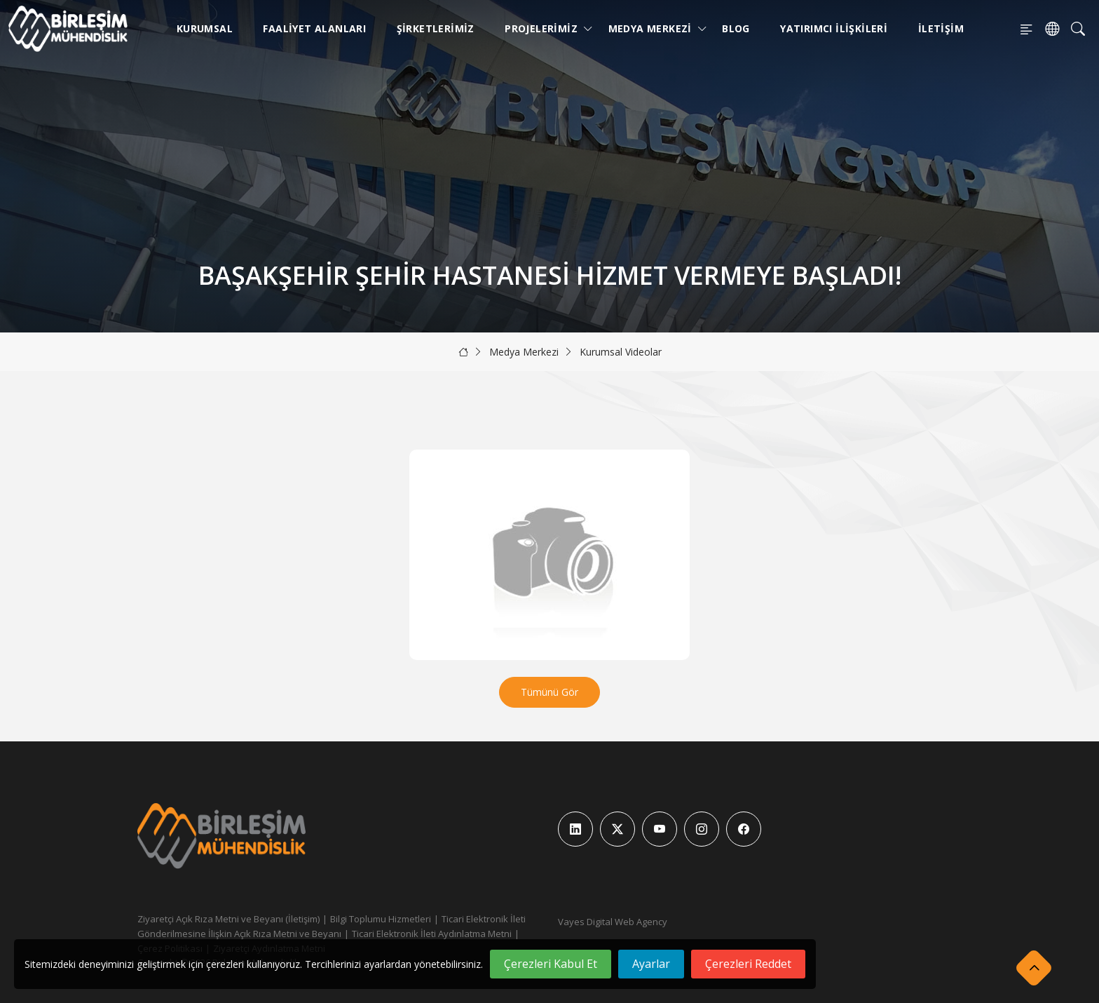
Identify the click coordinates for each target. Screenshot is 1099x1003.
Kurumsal (205, 28)
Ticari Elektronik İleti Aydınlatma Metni (432, 933)
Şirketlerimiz (436, 28)
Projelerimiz (544, 28)
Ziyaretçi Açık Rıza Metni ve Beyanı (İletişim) (228, 919)
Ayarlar (651, 963)
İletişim (941, 28)
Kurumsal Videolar (621, 351)
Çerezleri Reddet (748, 963)
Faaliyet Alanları (314, 28)
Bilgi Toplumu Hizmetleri (380, 919)
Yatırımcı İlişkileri (833, 28)
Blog (736, 28)
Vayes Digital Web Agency (612, 921)
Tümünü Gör (549, 692)
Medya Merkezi (652, 28)
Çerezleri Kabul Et (550, 963)
